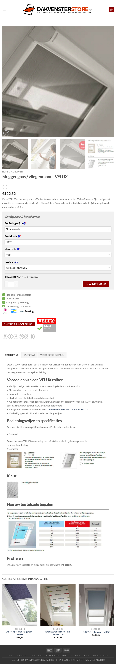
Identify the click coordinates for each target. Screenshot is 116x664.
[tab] (11, 355)
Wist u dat (29, 355)
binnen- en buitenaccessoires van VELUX (67, 409)
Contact (96, 655)
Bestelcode (12, 236)
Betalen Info (37, 655)
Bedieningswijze (15, 223)
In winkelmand (96, 284)
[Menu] (4, 9)
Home (5, 172)
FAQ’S (10, 655)
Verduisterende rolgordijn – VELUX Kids (58, 633)
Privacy (66, 655)
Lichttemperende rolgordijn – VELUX (20, 633)
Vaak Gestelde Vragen (52, 355)
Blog (105, 655)
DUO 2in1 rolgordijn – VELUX (96, 632)
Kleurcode (12, 249)
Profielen (11, 262)
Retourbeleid (53, 655)
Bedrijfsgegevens (80, 655)
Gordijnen (17, 172)
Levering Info (22, 655)
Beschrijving (11, 355)
